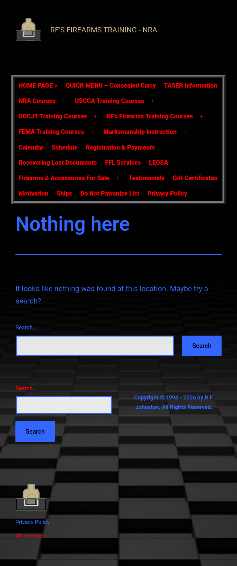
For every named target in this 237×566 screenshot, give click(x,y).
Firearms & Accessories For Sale (64, 178)
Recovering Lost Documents (58, 162)
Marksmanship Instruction (140, 131)
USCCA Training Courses (109, 101)
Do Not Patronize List (109, 193)
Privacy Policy (167, 193)
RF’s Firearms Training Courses (149, 116)
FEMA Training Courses (51, 131)
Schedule (64, 147)
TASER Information (190, 85)
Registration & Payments (120, 147)
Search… (26, 327)
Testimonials (146, 178)
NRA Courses (37, 101)
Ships (64, 193)
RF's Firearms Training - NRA (103, 30)
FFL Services (123, 162)
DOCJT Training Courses (53, 116)
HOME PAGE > (38, 85)
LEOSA (158, 162)
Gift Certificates (195, 178)
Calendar (31, 147)
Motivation (33, 193)
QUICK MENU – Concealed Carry (111, 85)
